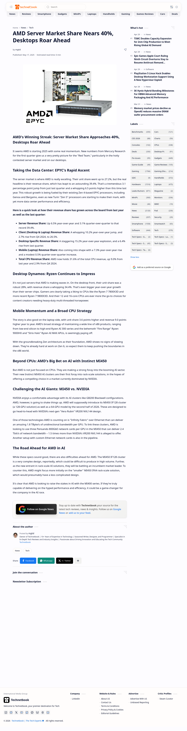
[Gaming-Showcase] (163, 175)
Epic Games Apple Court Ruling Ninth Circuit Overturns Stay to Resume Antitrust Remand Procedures (151, 64)
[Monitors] (163, 202)
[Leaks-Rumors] (141, 195)
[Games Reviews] (145, 18)
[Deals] (174, 18)
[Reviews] (26, 18)
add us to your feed (79, 517)
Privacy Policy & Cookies (112, 714)
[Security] (163, 221)
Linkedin (76, 703)
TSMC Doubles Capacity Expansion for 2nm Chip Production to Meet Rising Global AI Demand (153, 46)
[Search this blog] (65, 7)
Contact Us (106, 706)
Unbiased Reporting (139, 706)
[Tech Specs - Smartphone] (141, 248)
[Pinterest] (32, 717)
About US (105, 703)
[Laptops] (92, 18)
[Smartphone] (44, 18)
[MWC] (163, 208)
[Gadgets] (62, 18)
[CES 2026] (141, 143)
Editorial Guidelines (110, 717)
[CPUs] (163, 149)
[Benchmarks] (141, 136)
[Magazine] (163, 195)
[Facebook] (6, 717)
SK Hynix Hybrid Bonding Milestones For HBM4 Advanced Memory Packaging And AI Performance (154, 98)
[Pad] (163, 215)
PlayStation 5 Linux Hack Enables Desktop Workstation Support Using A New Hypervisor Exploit (154, 81)
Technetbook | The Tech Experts (28, 725)
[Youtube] (21, 717)
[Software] (150, 73)
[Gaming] (126, 18)
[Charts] (163, 143)
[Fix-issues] (141, 162)
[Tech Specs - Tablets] (141, 254)
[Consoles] (141, 149)
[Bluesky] (37, 717)
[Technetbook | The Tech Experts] (25, 7)
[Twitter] (16, 717)
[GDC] (141, 182)
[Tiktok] (27, 717)
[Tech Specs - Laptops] (163, 241)
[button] (11, 7)
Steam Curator (166, 703)
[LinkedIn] (48, 717)
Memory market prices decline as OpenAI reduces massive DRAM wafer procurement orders (152, 116)
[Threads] (42, 717)
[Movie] (141, 208)
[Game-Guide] (141, 169)
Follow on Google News (36, 513)
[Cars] (163, 18)
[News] (12, 18)
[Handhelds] (108, 18)
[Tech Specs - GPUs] (141, 241)
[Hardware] (141, 188)
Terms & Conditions (110, 710)
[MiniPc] (77, 18)
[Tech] (27, 555)
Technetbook (25, 546)
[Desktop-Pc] (163, 156)
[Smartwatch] (163, 228)
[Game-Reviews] (163, 169)
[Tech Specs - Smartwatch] (163, 248)
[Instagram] (11, 717)
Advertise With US (138, 703)
